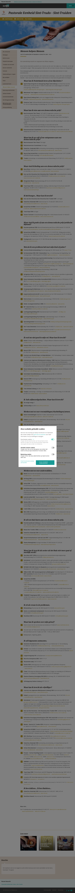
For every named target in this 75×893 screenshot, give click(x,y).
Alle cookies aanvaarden (43, 462)
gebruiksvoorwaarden (39, 434)
